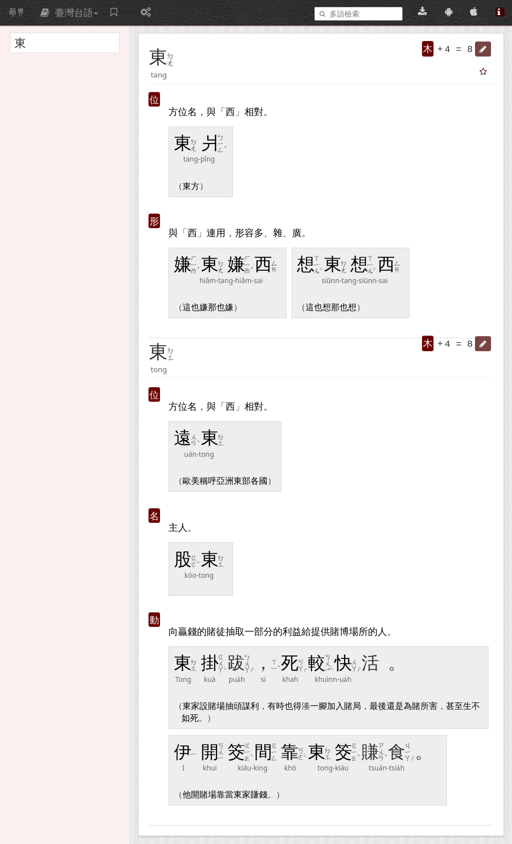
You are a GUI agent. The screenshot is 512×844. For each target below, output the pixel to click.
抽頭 (233, 706)
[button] (483, 49)
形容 (244, 232)
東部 (242, 481)
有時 (276, 706)
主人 (178, 527)
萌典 (17, 12)
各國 (259, 481)
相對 (254, 111)
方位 (178, 111)
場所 (358, 631)
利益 (292, 631)
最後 (378, 706)
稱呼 (208, 481)
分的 (273, 631)
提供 (320, 631)
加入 (335, 706)
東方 (191, 186)
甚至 (454, 706)
